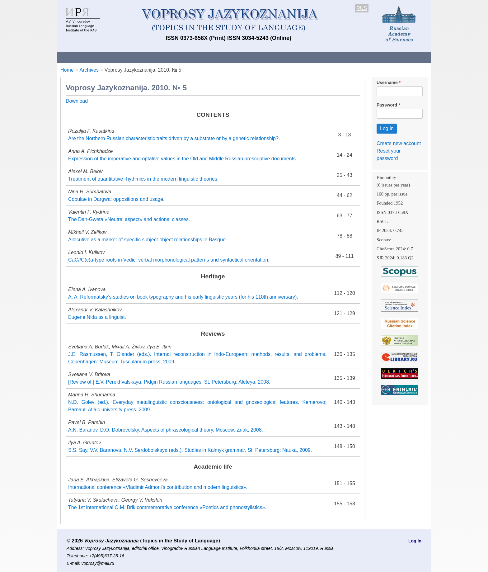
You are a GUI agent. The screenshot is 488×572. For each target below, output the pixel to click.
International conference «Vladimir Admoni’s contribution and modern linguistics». (157, 487)
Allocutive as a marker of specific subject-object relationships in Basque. (147, 239)
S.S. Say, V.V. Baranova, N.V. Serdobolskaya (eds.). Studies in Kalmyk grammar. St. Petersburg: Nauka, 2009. (190, 450)
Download (77, 101)
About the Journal (82, 57)
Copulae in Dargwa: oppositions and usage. (116, 199)
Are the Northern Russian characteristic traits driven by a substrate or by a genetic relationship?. (174, 138)
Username (387, 82)
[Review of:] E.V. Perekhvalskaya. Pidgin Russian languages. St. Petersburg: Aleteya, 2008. (169, 382)
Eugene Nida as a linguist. (97, 317)
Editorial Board (350, 57)
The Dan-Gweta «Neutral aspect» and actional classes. (129, 219)
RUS (361, 8)
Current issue (232, 57)
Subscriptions (306, 57)
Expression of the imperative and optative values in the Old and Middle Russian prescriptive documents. (182, 158)
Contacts (124, 57)
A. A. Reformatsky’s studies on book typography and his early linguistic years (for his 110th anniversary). (183, 297)
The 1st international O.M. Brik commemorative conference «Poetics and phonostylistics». (167, 507)
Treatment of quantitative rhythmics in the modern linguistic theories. (143, 179)
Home (67, 70)
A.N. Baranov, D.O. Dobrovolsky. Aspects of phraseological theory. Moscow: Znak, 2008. (165, 430)
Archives (269, 57)
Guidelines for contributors (176, 57)
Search (387, 57)
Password (387, 104)
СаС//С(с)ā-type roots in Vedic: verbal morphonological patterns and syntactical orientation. (169, 259)
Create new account (399, 143)
